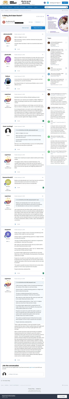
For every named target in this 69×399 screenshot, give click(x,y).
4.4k (8, 241)
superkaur (8, 94)
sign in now (31, 367)
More (36, 7)
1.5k (8, 189)
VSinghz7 (54, 83)
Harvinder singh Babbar (57, 69)
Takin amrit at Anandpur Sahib (57, 73)
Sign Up (65, 2)
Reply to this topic (38, 27)
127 (8, 45)
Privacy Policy (31, 388)
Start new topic (25, 27)
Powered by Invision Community (34, 391)
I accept (62, 396)
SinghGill (54, 44)
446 (8, 106)
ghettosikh (8, 54)
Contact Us (38, 388)
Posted (19, 34)
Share (31, 22)
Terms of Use (5, 397)
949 (8, 88)
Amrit (52, 67)
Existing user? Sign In (55, 2)
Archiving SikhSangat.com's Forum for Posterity (59, 93)
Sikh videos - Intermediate (19, 7)
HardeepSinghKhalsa (56, 74)
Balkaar (7, 76)
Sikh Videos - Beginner (7, 7)
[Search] (53, 7)
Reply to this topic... (13, 374)
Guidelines (30, 7)
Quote (18, 49)
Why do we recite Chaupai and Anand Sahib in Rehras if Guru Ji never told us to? (57, 81)
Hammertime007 (8, 177)
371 (8, 66)
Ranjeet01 (8, 229)
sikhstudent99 (11, 21)
